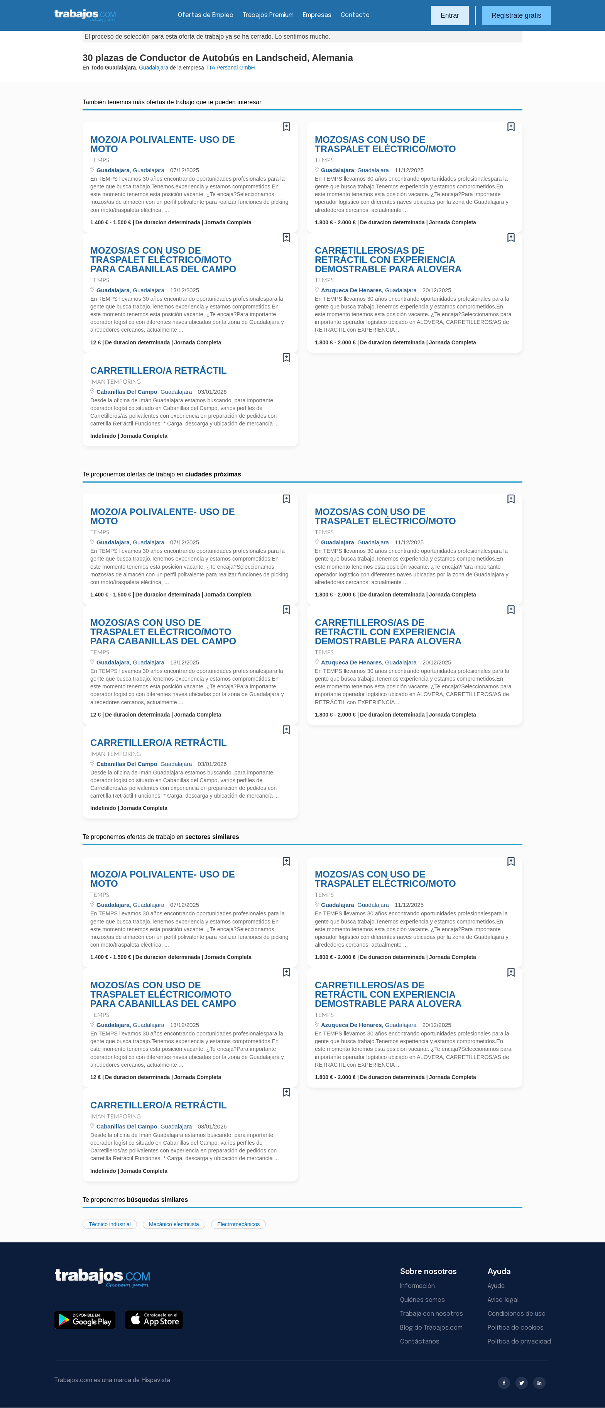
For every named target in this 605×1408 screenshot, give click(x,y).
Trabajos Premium (268, 15)
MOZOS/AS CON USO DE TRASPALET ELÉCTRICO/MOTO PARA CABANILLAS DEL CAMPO (163, 260)
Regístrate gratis (516, 15)
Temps (99, 160)
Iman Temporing (115, 382)
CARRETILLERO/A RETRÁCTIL (158, 370)
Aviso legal (503, 1300)
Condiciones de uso (517, 1314)
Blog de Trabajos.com (431, 1328)
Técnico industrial (110, 1224)
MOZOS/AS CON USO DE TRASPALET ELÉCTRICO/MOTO (385, 144)
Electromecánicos (238, 1224)
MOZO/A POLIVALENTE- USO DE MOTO (162, 144)
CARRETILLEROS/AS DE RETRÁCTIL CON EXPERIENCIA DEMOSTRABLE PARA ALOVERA (388, 260)
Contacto (355, 15)
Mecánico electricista (174, 1224)
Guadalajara (153, 67)
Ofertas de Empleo (205, 15)
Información (417, 1286)
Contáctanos (419, 1342)
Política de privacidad (519, 1342)
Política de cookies (516, 1328)
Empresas (317, 15)
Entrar (450, 15)
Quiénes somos (422, 1300)
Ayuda (496, 1286)
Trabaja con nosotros (431, 1314)
